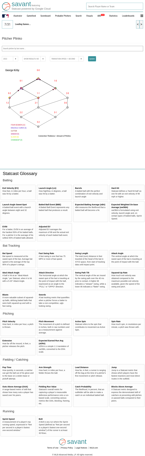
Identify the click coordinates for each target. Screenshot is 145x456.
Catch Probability (83, 387)
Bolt (41, 419)
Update (92, 59)
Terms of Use (53, 448)
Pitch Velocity (8, 321)
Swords (42, 295)
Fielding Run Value (48, 387)
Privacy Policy (67, 448)
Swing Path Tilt (82, 273)
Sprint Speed (8, 419)
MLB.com (94, 448)
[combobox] (114, 6)
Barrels (78, 188)
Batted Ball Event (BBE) (50, 204)
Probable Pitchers (63, 16)
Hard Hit (115, 188)
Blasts (5, 295)
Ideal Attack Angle (10, 273)
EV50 (4, 227)
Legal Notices (82, 448)
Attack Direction (46, 273)
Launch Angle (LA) (47, 188)
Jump (114, 367)
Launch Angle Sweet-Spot (14, 204)
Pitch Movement (46, 321)
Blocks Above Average (122, 387)
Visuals (89, 16)
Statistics (113, 16)
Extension (7, 341)
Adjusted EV (44, 227)
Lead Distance (81, 367)
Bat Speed (7, 253)
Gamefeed (31, 16)
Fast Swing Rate (46, 253)
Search (79, 16)
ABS (101, 16)
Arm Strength (45, 367)
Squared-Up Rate (119, 273)
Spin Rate (115, 321)
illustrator (17, 16)
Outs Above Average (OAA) (15, 387)
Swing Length (81, 253)
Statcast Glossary (20, 173)
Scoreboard (45, 16)
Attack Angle (117, 253)
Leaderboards (128, 16)
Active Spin (80, 321)
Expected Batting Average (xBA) (90, 204)
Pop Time (6, 367)
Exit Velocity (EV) (10, 188)
